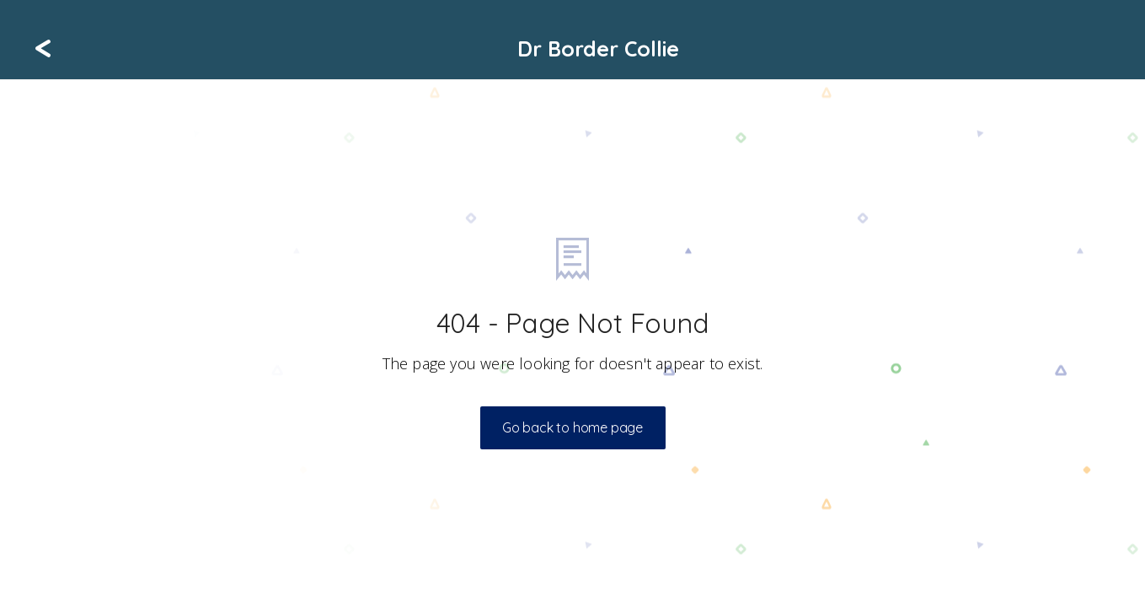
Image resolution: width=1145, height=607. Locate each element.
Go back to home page (572, 427)
